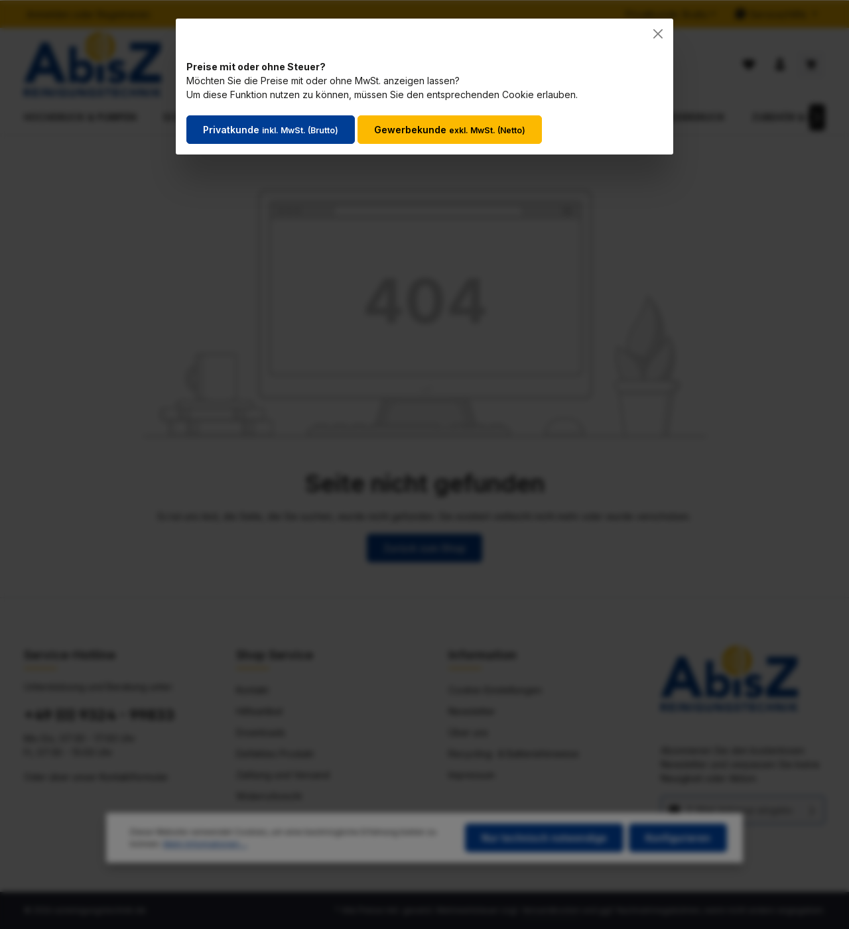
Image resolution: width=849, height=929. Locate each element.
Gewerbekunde (449, 129)
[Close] (658, 34)
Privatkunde (270, 129)
